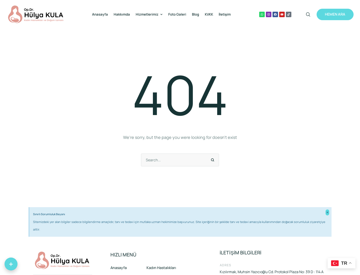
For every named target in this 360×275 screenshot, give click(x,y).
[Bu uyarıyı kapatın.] (327, 212)
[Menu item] (100, 14)
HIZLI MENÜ (123, 254)
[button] (161, 14)
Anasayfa (118, 267)
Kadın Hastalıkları (161, 267)
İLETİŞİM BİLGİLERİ (241, 252)
